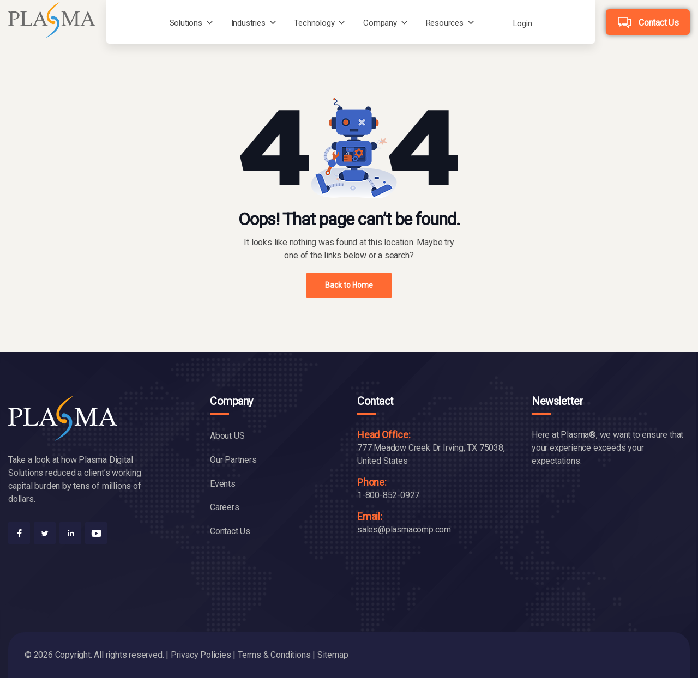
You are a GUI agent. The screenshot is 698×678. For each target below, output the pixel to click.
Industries (248, 23)
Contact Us (659, 22)
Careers (224, 507)
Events (223, 484)
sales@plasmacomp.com (404, 529)
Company (380, 23)
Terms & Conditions (274, 655)
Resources (445, 23)
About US (227, 436)
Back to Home (349, 285)
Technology (314, 23)
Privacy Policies (201, 655)
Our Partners (233, 460)
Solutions (186, 23)
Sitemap (332, 655)
